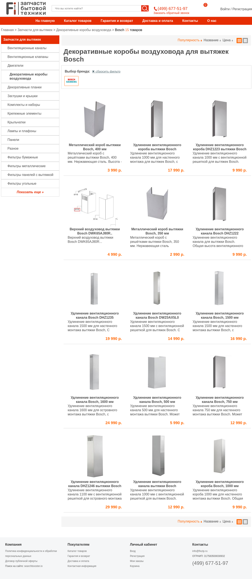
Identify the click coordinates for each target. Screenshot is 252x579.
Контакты (190, 21)
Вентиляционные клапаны (27, 57)
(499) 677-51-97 (210, 563)
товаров (128, 30)
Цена (228, 40)
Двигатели (15, 65)
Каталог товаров (77, 21)
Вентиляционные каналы (26, 48)
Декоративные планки (24, 87)
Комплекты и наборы (23, 105)
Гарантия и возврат (117, 21)
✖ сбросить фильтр (106, 71)
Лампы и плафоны (21, 131)
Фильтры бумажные (22, 157)
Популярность (190, 40)
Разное (13, 148)
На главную (45, 21)
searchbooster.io (33, 566)
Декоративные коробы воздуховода (83, 30)
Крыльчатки (16, 122)
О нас (211, 21)
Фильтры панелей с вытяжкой (30, 175)
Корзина (135, 566)
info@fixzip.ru (199, 551)
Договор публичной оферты (21, 561)
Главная (7, 30)
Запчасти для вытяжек (34, 30)
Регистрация (242, 9)
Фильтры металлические (26, 166)
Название (212, 40)
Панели (13, 140)
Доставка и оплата (157, 21)
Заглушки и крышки (22, 96)
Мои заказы (136, 561)
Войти (225, 9)
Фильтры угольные (21, 183)
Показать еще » (30, 192)
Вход (133, 551)
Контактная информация (81, 566)
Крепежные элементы (24, 113)
